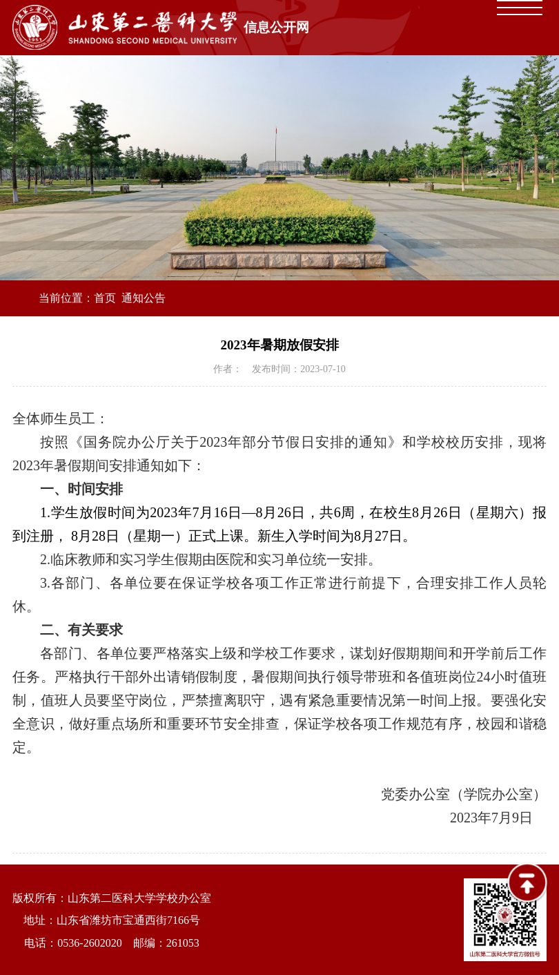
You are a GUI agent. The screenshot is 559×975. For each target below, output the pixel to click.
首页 (105, 298)
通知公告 (143, 298)
